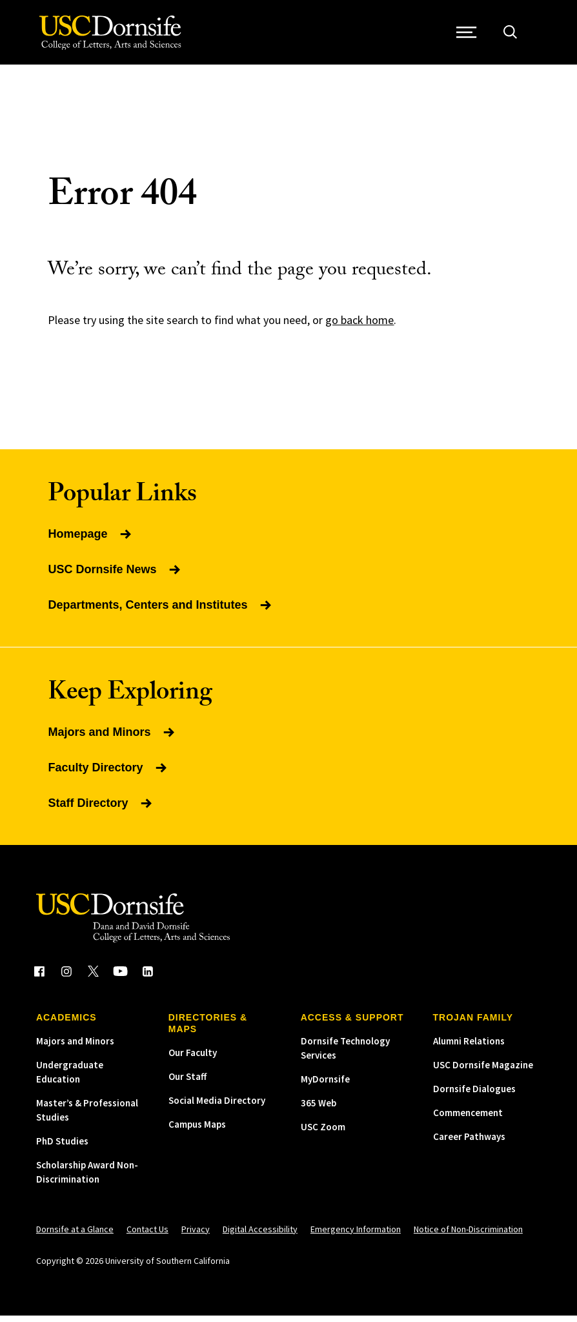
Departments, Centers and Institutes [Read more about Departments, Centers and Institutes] (160, 611)
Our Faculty (192, 1059)
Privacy (195, 1235)
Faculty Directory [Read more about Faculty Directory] (108, 774)
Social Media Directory (216, 1107)
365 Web (318, 1109)
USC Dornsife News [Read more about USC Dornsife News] (115, 575)
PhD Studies (62, 1147)
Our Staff (187, 1083)
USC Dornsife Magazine (483, 1071)
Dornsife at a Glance (75, 1235)
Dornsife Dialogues (474, 1095)
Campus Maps (197, 1130)
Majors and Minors (75, 1047)
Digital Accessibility (260, 1235)
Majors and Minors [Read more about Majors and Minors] (112, 738)
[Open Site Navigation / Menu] (470, 36)
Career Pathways (469, 1143)
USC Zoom (323, 1133)
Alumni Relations (469, 1047)
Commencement (468, 1119)
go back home (359, 326)
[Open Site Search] (513, 36)
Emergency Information (355, 1235)
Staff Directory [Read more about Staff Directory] (101, 809)
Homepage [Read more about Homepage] (90, 540)
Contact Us (147, 1235)
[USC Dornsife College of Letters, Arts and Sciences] (112, 35)
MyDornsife (325, 1085)
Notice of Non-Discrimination (468, 1235)
